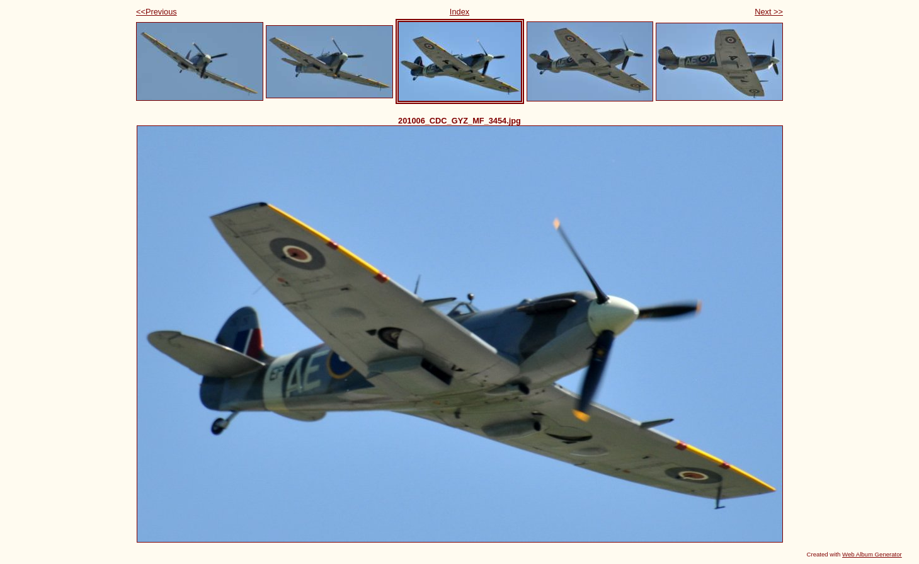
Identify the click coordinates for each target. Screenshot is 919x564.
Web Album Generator (872, 554)
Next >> (769, 11)
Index (459, 11)
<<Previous (156, 11)
